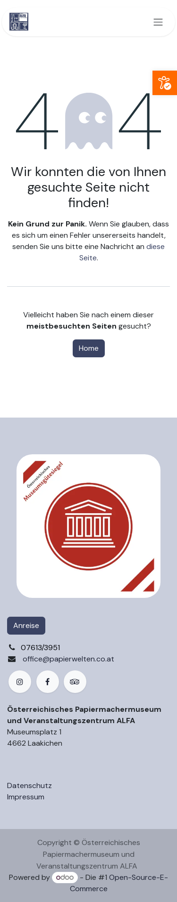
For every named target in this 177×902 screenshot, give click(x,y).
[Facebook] (47, 681)
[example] (75, 681)
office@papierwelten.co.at (68, 659)
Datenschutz (29, 785)
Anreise (26, 625)
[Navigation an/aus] (158, 22)
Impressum (25, 797)
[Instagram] (19, 681)
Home (89, 348)
